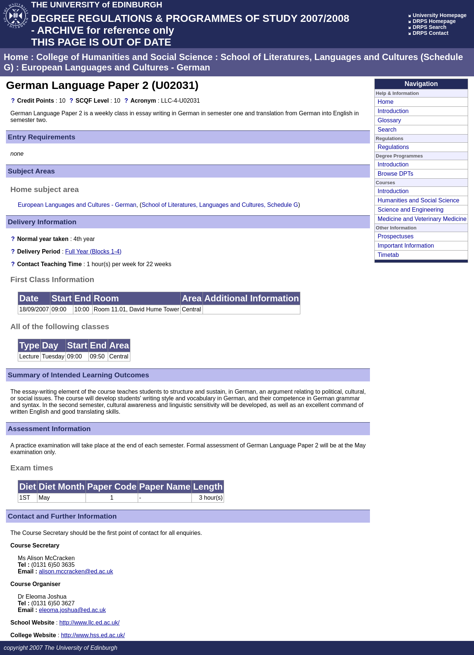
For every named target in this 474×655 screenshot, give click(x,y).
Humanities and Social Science (419, 200)
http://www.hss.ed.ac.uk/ (93, 635)
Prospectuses (396, 236)
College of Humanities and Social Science (124, 57)
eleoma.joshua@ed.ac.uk (72, 610)
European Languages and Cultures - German (115, 67)
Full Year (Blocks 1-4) (93, 251)
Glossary (389, 120)
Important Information (406, 245)
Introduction (393, 111)
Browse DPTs (395, 174)
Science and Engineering (411, 209)
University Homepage (440, 15)
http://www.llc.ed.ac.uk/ (89, 622)
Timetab (388, 255)
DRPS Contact (430, 33)
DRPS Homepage (434, 21)
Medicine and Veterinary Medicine (422, 219)
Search (387, 129)
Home (16, 57)
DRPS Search (429, 27)
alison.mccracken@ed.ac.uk (76, 571)
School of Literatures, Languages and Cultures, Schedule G (219, 205)
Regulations (393, 147)
